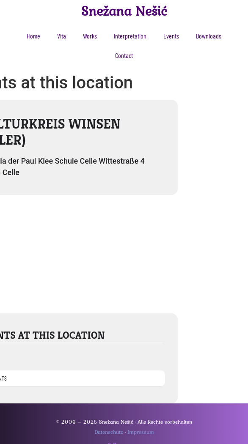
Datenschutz (108, 432)
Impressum (140, 432)
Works (90, 36)
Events (171, 36)
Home (33, 36)
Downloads (208, 36)
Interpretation (130, 36)
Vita (61, 36)
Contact (124, 55)
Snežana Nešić (124, 11)
